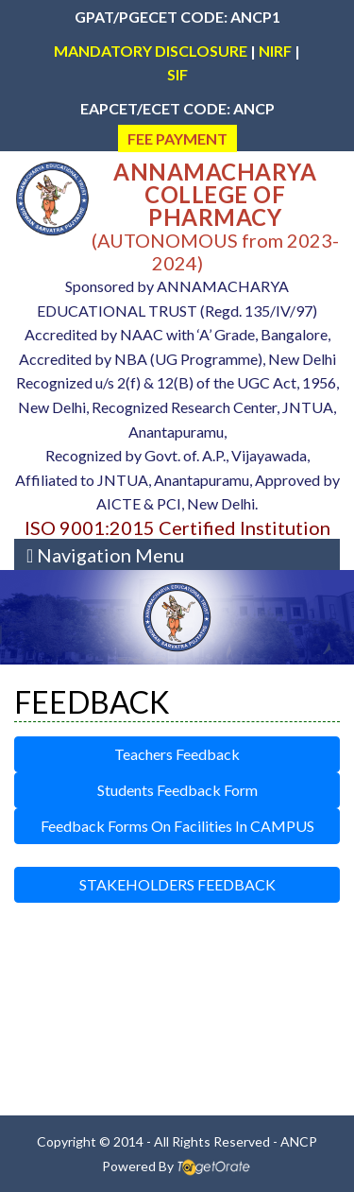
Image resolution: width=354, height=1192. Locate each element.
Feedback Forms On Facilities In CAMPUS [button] (177, 826)
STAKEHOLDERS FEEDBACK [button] (177, 884)
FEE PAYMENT (177, 138)
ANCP (298, 1141)
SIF (177, 74)
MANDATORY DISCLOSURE (150, 51)
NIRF (275, 51)
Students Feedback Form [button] (177, 790)
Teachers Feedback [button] (177, 754)
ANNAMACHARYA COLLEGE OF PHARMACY (214, 194)
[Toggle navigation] (105, 554)
